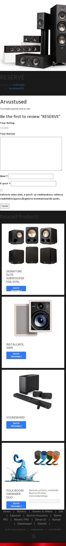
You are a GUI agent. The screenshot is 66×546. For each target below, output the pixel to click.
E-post (5, 184)
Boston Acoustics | (40, 516)
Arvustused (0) (16, 89)
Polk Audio (19, 85)
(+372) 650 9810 (54, 529)
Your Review (7, 134)
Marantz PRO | (24, 520)
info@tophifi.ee (37, 529)
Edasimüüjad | (28, 524)
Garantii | (45, 524)
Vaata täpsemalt (16, 290)
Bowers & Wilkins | (46, 511)
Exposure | (18, 516)
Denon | (10, 511)
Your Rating (7, 123)
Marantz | (25, 511)
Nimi (4, 176)
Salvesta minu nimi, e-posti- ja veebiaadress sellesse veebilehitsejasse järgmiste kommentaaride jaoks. (31, 197)
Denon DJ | (43, 520)
